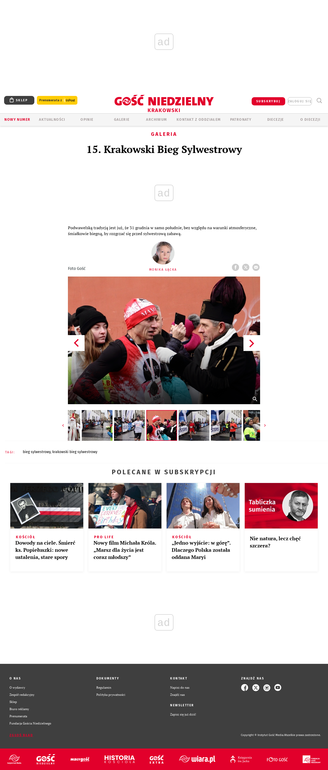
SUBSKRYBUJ (268, 101)
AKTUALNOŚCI (52, 119)
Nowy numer (17, 119)
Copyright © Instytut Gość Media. (262, 735)
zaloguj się (300, 101)
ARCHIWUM (156, 119)
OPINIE (86, 119)
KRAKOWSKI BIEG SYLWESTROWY (74, 452)
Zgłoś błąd (21, 735)
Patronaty (241, 119)
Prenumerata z (57, 100)
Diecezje (275, 119)
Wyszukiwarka (319, 100)
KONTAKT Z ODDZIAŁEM (199, 119)
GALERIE (122, 119)
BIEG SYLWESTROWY (36, 452)
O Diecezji (310, 119)
